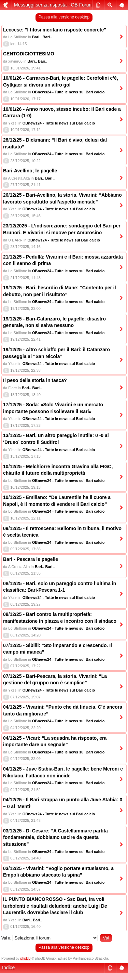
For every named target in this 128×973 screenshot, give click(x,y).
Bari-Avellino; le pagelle (30, 170)
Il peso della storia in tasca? (35, 380)
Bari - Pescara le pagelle (30, 559)
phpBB (25, 958)
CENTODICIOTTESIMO (28, 53)
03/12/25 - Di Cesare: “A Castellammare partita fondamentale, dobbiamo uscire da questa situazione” (55, 837)
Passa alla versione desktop (64, 17)
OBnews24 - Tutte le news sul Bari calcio (68, 92)
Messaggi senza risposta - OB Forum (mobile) (63, 5)
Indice (8, 967)
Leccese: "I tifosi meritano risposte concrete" (54, 29)
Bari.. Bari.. (42, 37)
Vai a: (6, 938)
